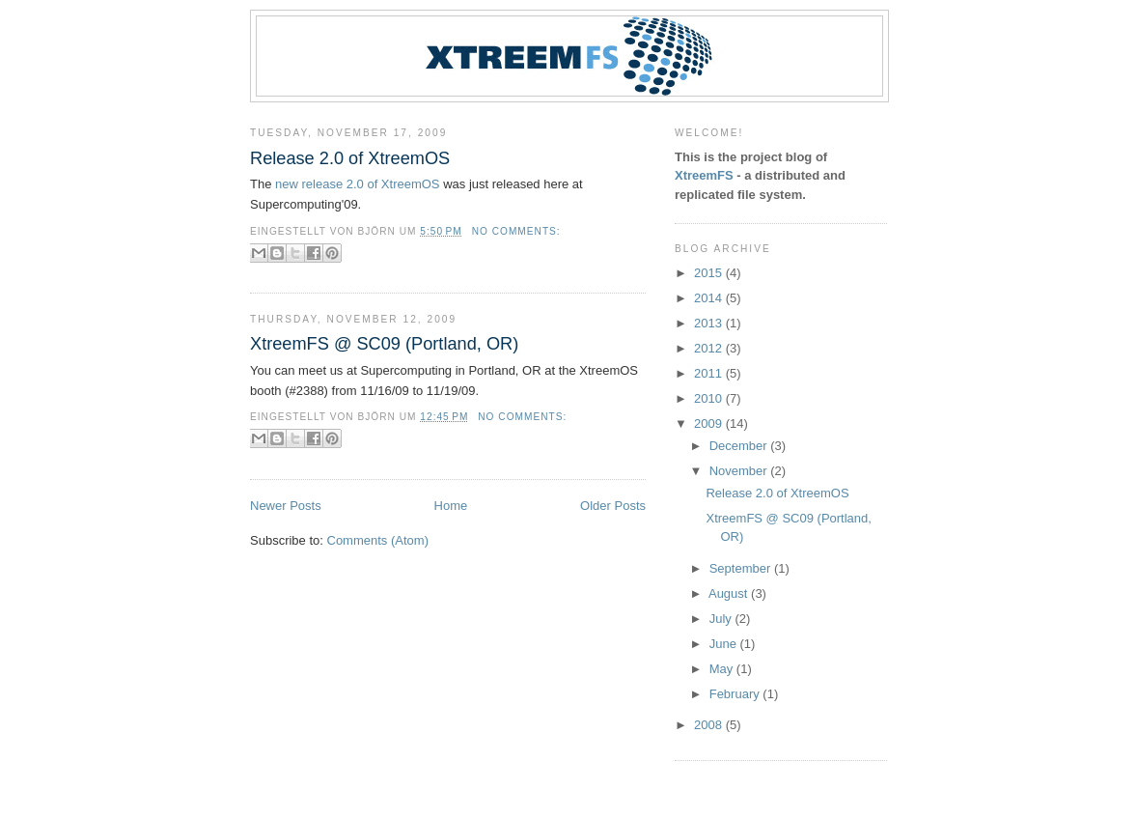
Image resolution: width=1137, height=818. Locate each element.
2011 (710, 373)
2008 (710, 725)
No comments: (516, 231)
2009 (710, 423)
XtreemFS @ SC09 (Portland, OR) (384, 343)
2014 (710, 298)
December (740, 445)
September (741, 568)
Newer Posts (285, 505)
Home (451, 505)
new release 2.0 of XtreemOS (357, 184)
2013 (710, 323)
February (736, 694)
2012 (710, 348)
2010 (710, 398)
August (729, 593)
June (724, 643)
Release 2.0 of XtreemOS (350, 158)
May (722, 669)
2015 (710, 273)
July (722, 618)
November (740, 471)
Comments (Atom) (378, 540)
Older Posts (613, 505)
